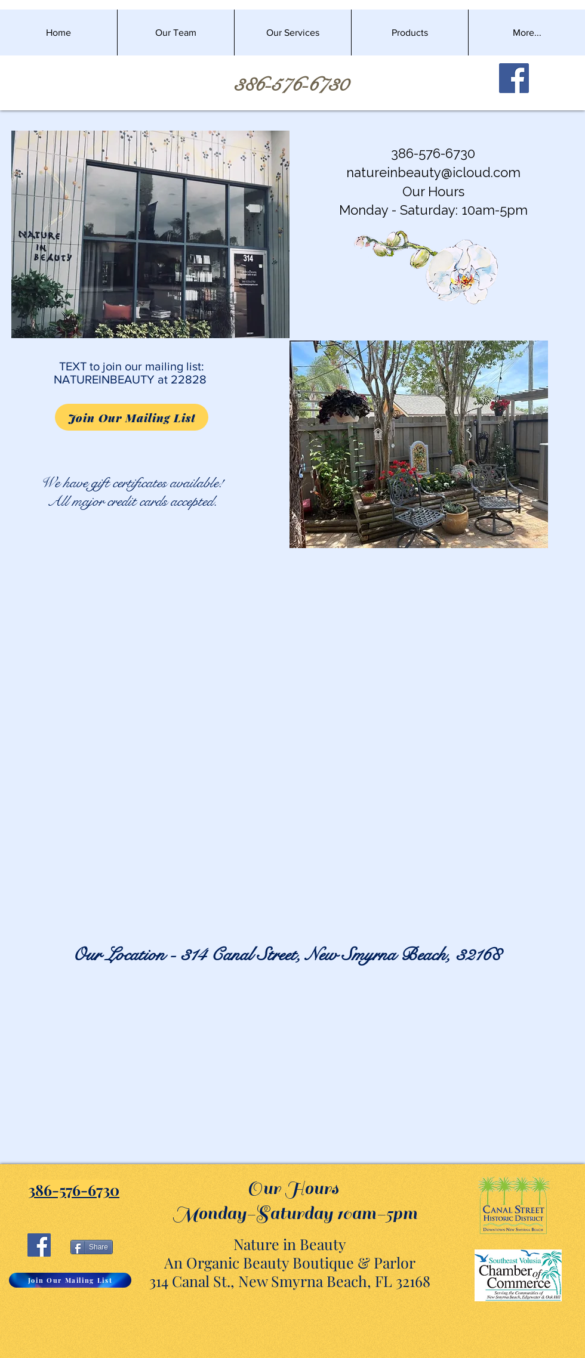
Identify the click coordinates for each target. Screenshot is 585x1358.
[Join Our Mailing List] (131, 417)
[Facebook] (514, 78)
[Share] (91, 1247)
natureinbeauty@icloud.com (433, 172)
